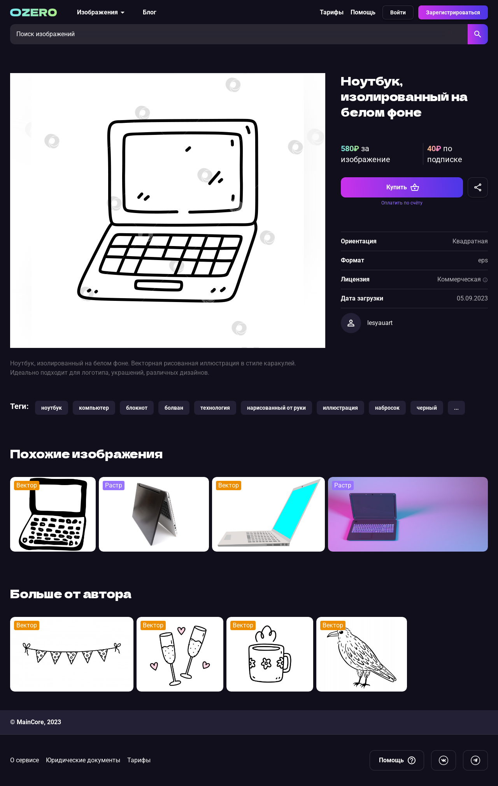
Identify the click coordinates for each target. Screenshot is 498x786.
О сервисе (24, 760)
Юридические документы (83, 760)
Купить (402, 187)
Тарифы (332, 12)
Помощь (363, 12)
